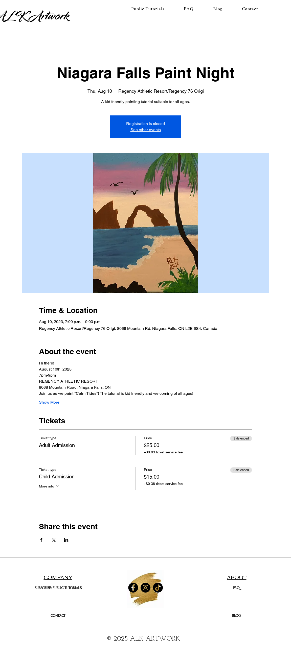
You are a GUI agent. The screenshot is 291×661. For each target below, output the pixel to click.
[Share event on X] (53, 540)
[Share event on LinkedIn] (66, 540)
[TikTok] (158, 588)
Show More (49, 402)
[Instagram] (145, 588)
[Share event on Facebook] (41, 540)
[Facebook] (133, 588)
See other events (145, 129)
